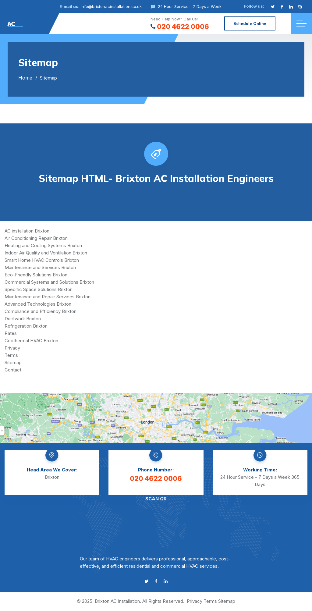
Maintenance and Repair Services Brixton (47, 297)
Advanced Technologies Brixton (38, 304)
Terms (11, 355)
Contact (13, 370)
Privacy (12, 348)
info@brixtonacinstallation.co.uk (111, 6)
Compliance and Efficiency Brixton (40, 311)
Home (25, 78)
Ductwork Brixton (23, 318)
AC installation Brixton (27, 231)
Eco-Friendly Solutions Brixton (36, 275)
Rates (11, 333)
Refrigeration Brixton (26, 326)
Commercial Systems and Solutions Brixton (49, 282)
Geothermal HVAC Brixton (31, 340)
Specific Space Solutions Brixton (39, 289)
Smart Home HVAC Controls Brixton (42, 260)
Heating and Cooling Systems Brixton (43, 245)
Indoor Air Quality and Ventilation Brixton (46, 253)
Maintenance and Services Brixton (40, 267)
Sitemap (13, 362)
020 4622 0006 (180, 26)
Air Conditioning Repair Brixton (36, 238)
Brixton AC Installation (117, 601)
